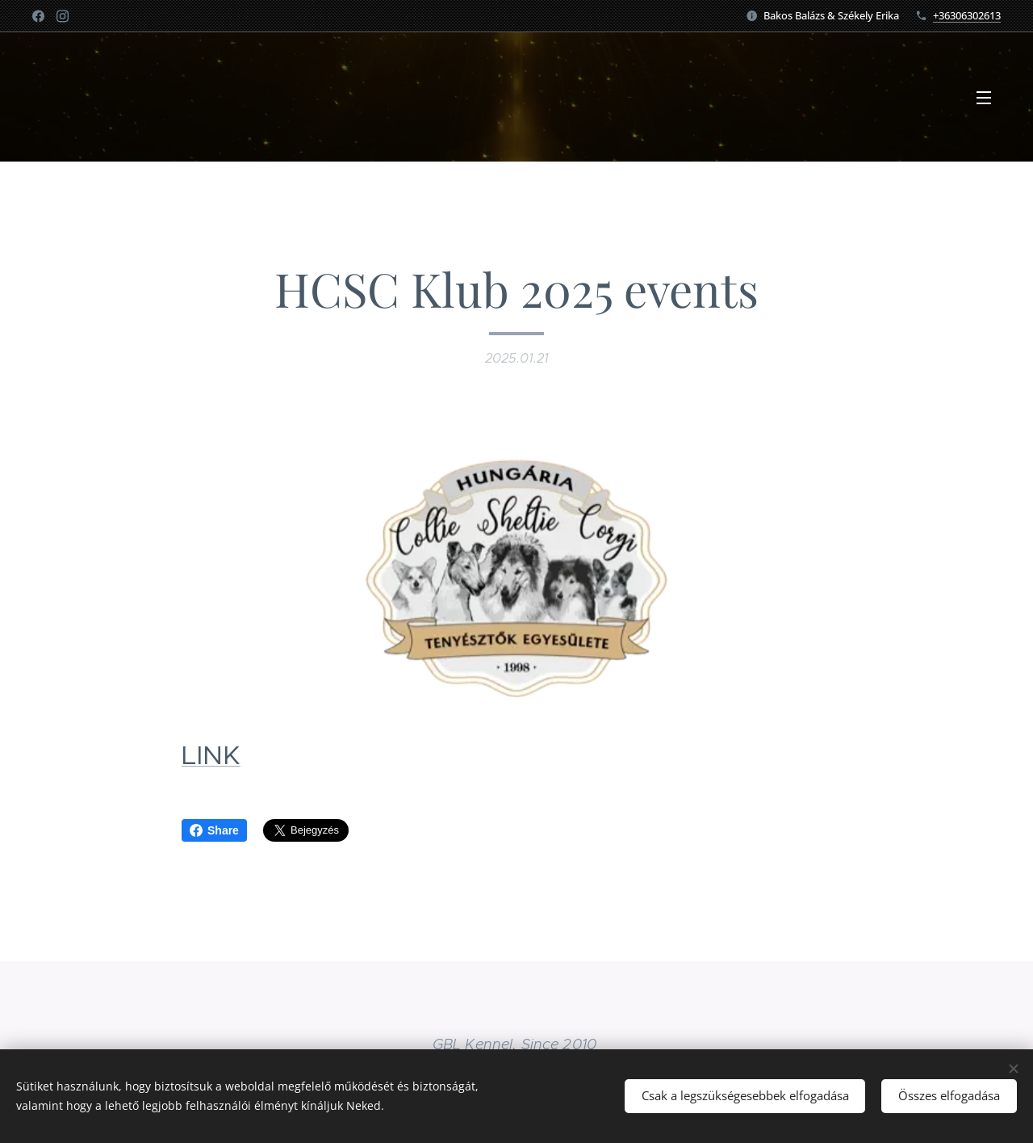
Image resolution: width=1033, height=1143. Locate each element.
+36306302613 (967, 15)
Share (214, 830)
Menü (984, 98)
